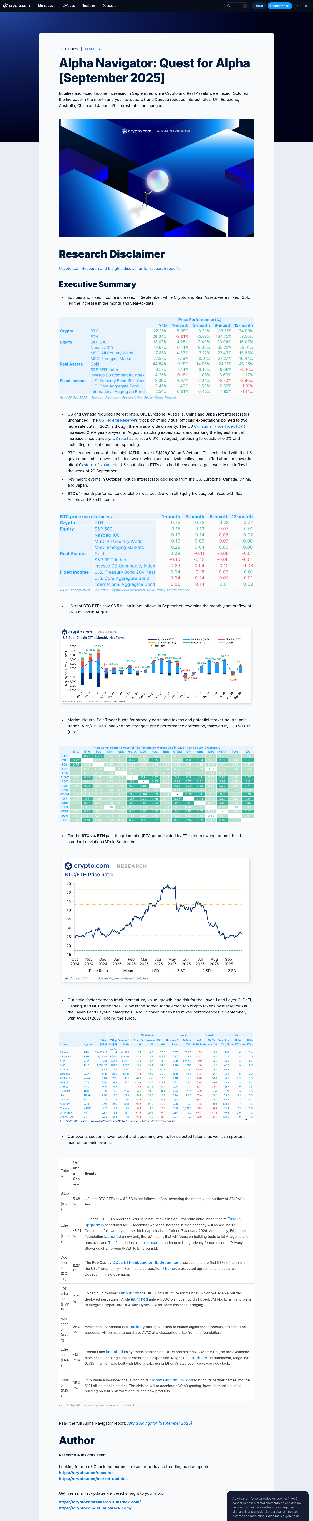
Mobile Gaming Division (170, 1380)
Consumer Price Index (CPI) (219, 426)
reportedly (135, 1326)
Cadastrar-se (280, 6)
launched (112, 1236)
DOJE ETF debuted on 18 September (145, 1262)
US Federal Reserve (116, 420)
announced (128, 1293)
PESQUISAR (93, 49)
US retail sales (125, 438)
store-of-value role (100, 464)
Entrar (258, 6)
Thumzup (170, 1268)
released (150, 1242)
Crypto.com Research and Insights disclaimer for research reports (119, 268)
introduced (197, 1358)
